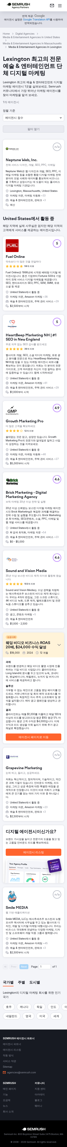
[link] (52, 5)
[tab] (8, 982)
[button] (33, 117)
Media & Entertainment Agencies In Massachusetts (32, 43)
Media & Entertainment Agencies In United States (31, 37)
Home (6, 33)
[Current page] (45, 966)
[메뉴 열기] (60, 5)
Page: (34, 966)
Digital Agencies (25, 33)
